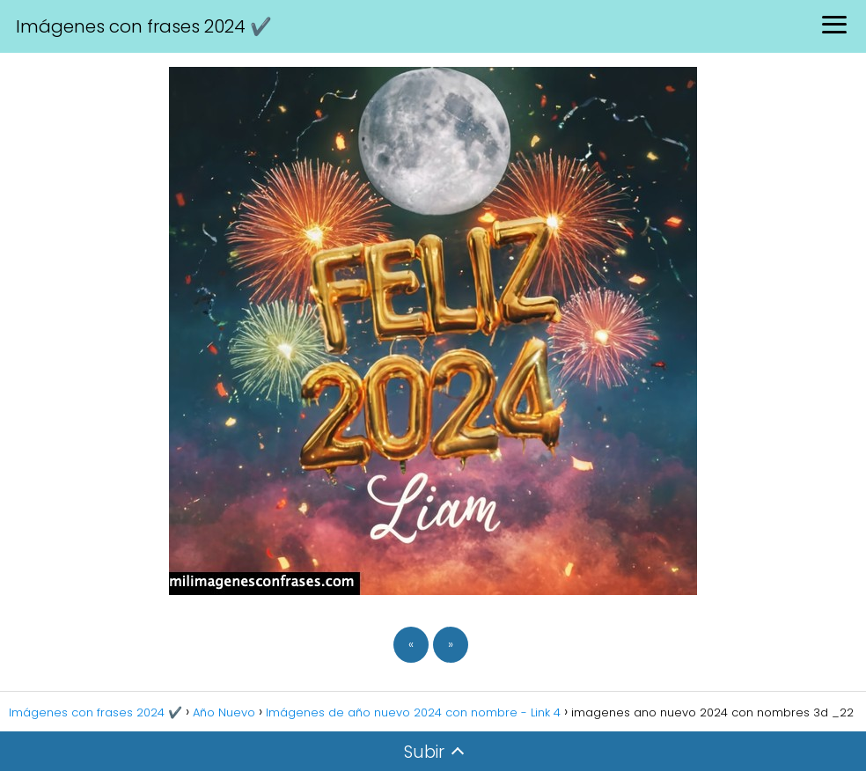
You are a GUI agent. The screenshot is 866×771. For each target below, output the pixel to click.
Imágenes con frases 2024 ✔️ (144, 26)
